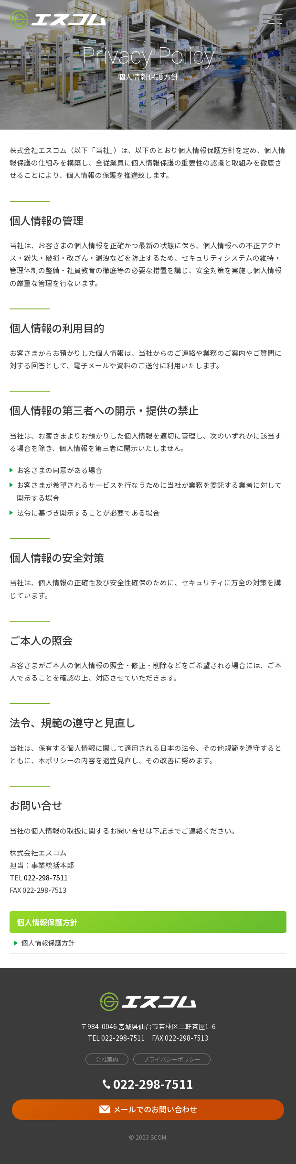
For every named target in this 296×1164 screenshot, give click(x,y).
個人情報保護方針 (48, 942)
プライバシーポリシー (172, 1059)
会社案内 (106, 1059)
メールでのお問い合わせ (148, 1109)
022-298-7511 (46, 877)
